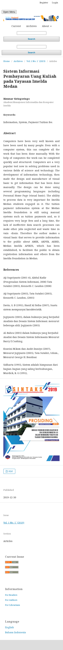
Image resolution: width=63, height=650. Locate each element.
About (46, 26)
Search (31, 39)
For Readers (11, 594)
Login (55, 2)
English (9, 627)
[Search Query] (31, 33)
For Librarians (12, 604)
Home (6, 61)
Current (16, 26)
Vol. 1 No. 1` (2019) (36, 61)
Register (44, 2)
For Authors (11, 599)
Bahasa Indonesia (15, 632)
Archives (31, 26)
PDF (10, 471)
